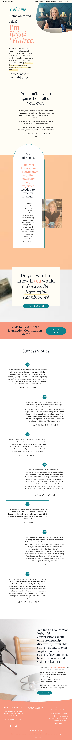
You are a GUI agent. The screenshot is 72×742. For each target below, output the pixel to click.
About (41, 2)
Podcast (53, 2)
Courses (47, 2)
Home (36, 2)
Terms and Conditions (46, 736)
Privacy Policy (57, 736)
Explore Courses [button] (56, 333)
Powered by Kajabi (36, 739)
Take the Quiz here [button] (36, 308)
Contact (60, 2)
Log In (66, 2)
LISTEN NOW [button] (44, 695)
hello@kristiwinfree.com (59, 721)
